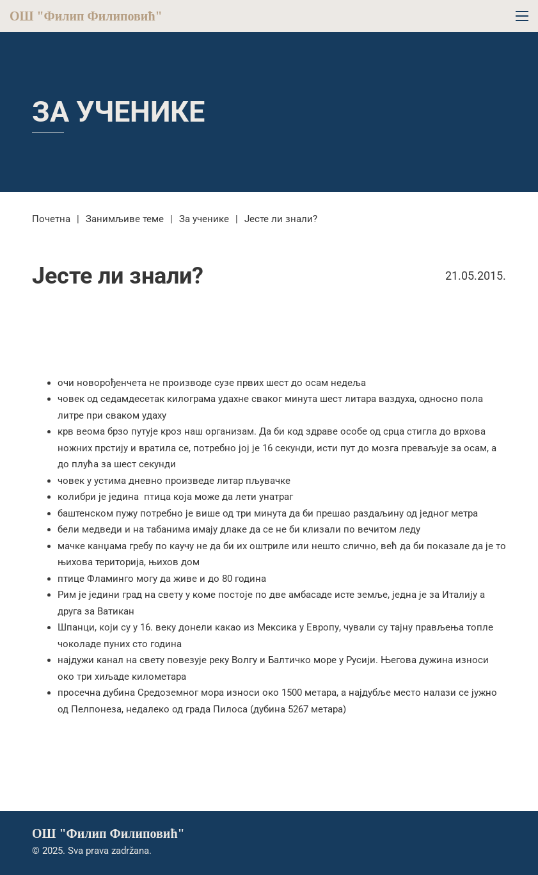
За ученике (118, 112)
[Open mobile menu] (522, 16)
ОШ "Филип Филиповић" (86, 16)
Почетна (51, 219)
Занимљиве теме (125, 219)
